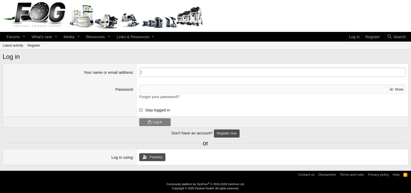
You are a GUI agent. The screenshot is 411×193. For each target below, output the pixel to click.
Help (396, 175)
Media (69, 37)
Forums (13, 37)
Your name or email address (108, 72)
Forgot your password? (159, 96)
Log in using (122, 157)
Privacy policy (378, 175)
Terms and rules (352, 175)
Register (34, 45)
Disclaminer (327, 175)
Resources (95, 37)
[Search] (396, 37)
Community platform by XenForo (205, 184)
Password (124, 89)
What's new (42, 37)
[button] (24, 37)
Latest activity (13, 45)
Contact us (306, 175)
